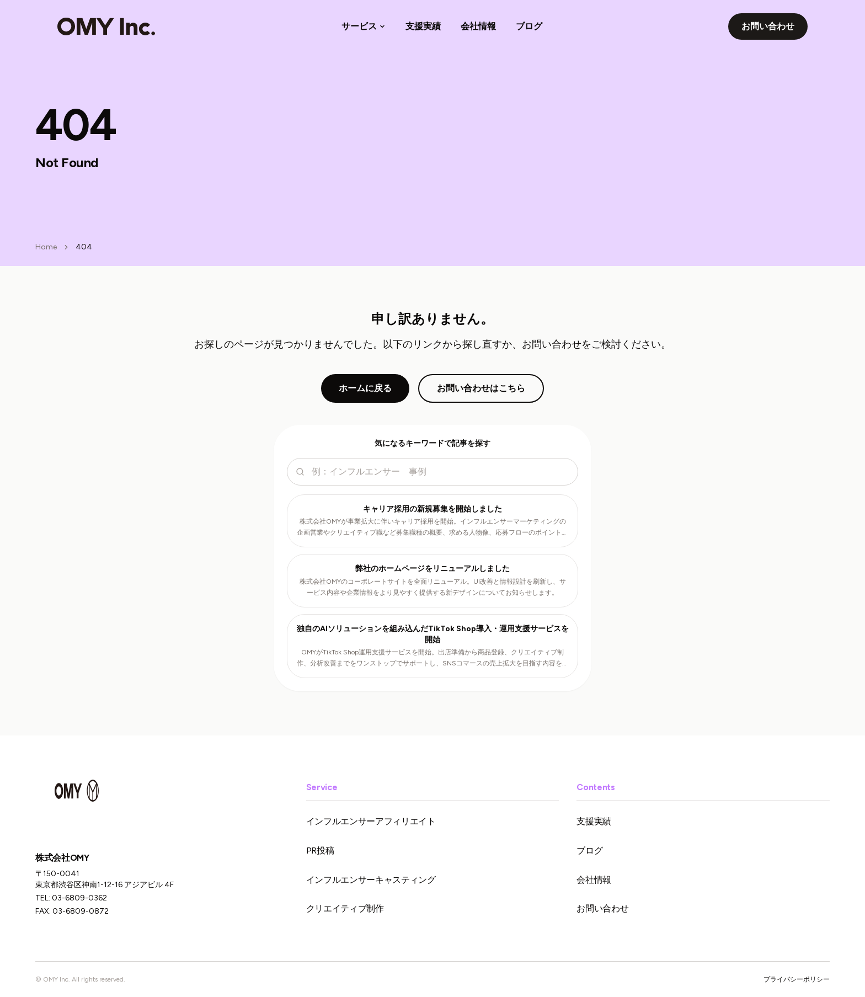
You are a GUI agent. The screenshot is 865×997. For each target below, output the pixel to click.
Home (46, 247)
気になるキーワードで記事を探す (432, 443)
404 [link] (84, 247)
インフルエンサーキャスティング (371, 880)
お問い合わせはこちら (481, 388)
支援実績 (423, 26)
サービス (363, 26)
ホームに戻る (365, 388)
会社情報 (478, 26)
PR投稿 (320, 850)
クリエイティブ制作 (345, 908)
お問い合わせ (767, 26)
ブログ (529, 26)
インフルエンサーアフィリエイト (371, 821)
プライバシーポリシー (796, 979)
